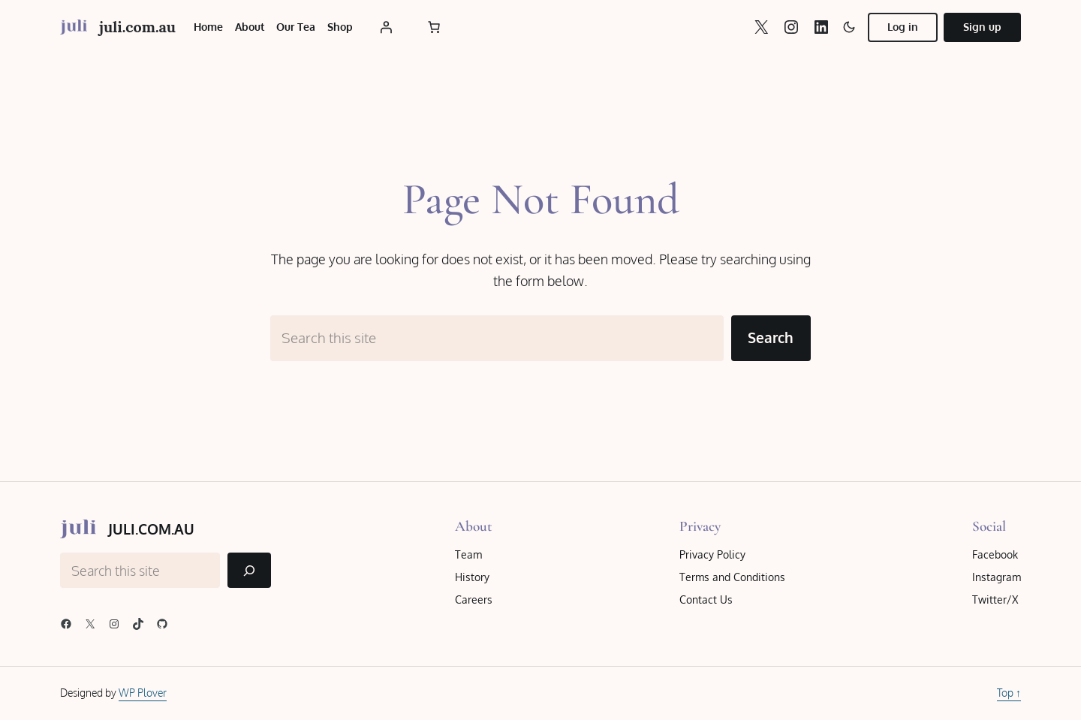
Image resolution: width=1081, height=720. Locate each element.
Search (770, 337)
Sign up (982, 26)
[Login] (386, 27)
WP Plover (143, 692)
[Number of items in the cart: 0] (434, 27)
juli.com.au (137, 26)
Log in (902, 26)
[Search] (249, 570)
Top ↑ (1009, 692)
